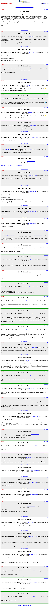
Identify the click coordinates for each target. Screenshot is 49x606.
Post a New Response (20, 7)
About (47, 3)
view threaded (46, 9)
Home (41, 3)
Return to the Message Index (24, 605)
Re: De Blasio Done (32, 52)
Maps (44, 3)
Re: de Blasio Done (38, 235)
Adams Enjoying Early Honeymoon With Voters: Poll (12, 165)
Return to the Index (29, 7)
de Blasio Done (31, 36)
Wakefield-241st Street (9, 235)
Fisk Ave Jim (8, 149)
